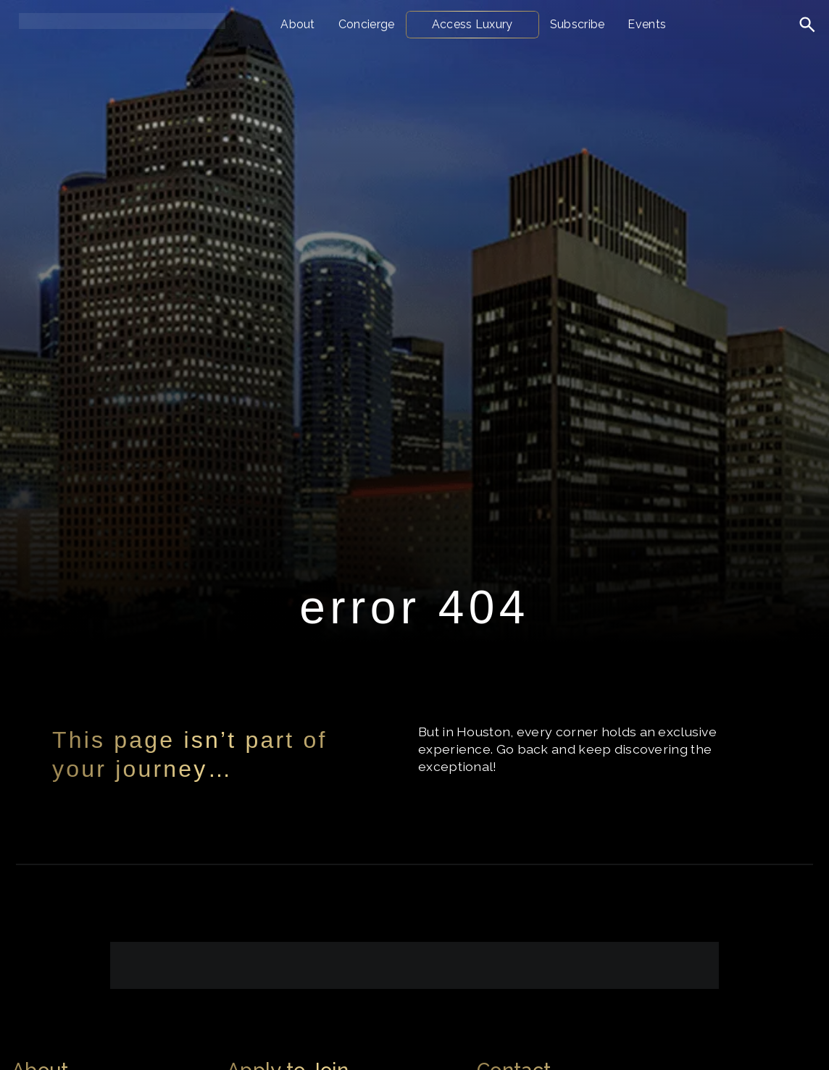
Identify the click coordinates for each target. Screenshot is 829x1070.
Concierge (366, 24)
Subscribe (577, 24)
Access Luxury (472, 24)
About (297, 24)
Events (647, 24)
